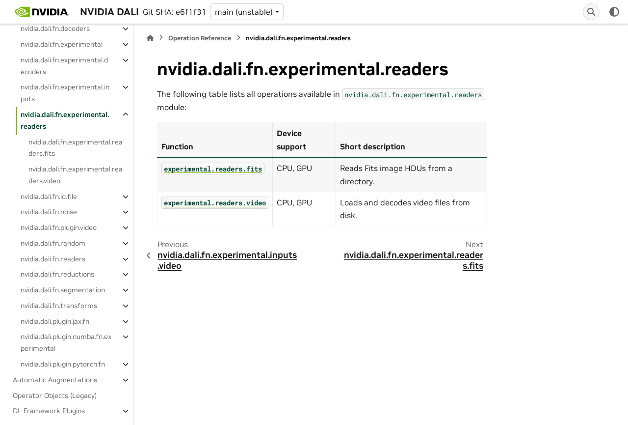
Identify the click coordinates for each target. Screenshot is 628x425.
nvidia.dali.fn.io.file (49, 196)
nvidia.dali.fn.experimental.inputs (65, 93)
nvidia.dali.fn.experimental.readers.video (75, 175)
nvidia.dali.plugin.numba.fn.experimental (66, 342)
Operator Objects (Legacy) (55, 395)
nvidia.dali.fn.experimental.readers (65, 120)
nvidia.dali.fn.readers (53, 259)
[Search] (591, 11)
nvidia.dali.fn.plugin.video (59, 227)
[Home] (150, 38)
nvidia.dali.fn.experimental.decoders (64, 66)
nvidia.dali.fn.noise (49, 211)
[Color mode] (614, 11)
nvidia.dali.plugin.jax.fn (55, 321)
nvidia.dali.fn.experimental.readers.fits (75, 148)
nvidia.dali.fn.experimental (62, 44)
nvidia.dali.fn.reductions (57, 274)
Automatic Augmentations (55, 379)
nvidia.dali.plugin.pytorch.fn (63, 364)
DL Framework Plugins (49, 410)
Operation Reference (199, 38)
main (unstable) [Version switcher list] (244, 12)
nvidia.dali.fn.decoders (55, 28)
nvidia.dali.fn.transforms (59, 305)
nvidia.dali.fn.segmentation (63, 289)
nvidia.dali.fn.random (53, 243)
